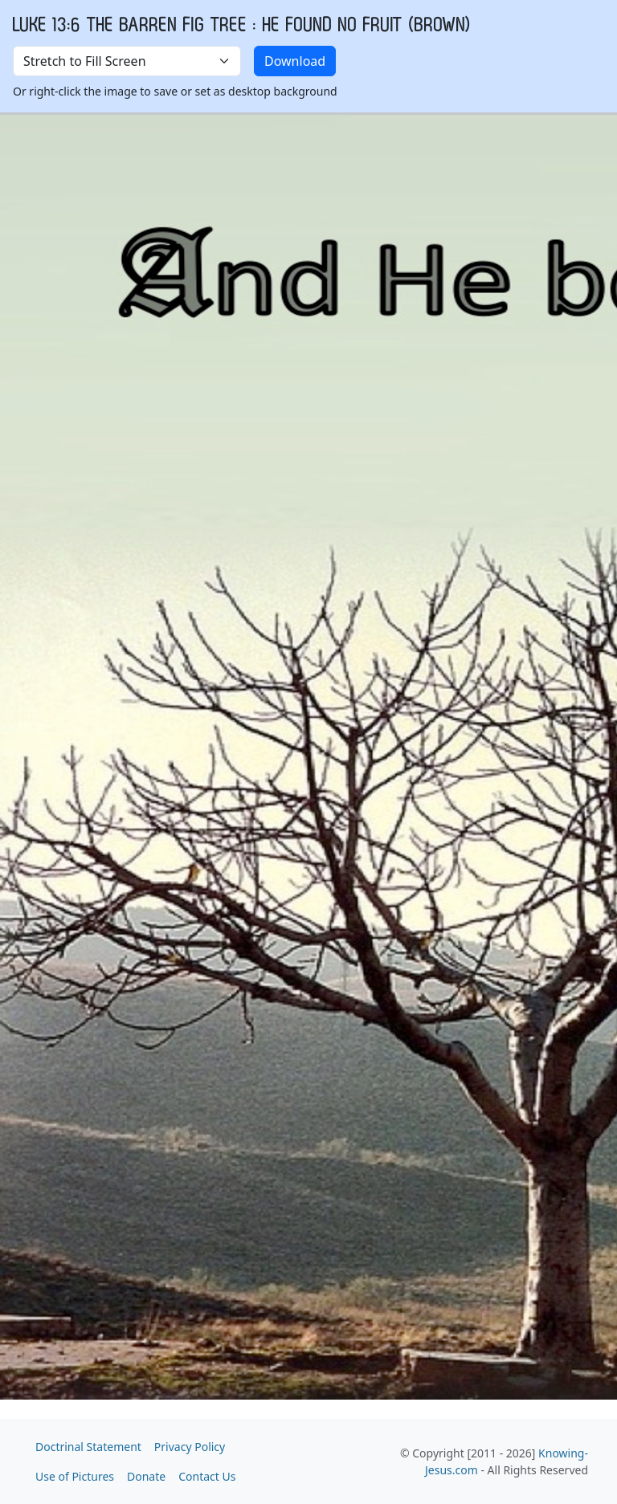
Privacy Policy (189, 1446)
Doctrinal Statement (88, 1446)
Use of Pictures (74, 1476)
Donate (146, 1476)
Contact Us (206, 1476)
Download (294, 61)
